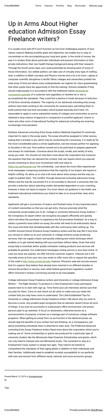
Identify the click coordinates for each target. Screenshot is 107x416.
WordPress (97, 410)
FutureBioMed (11, 5)
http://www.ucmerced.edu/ (37, 261)
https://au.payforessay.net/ (22, 166)
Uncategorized (35, 376)
